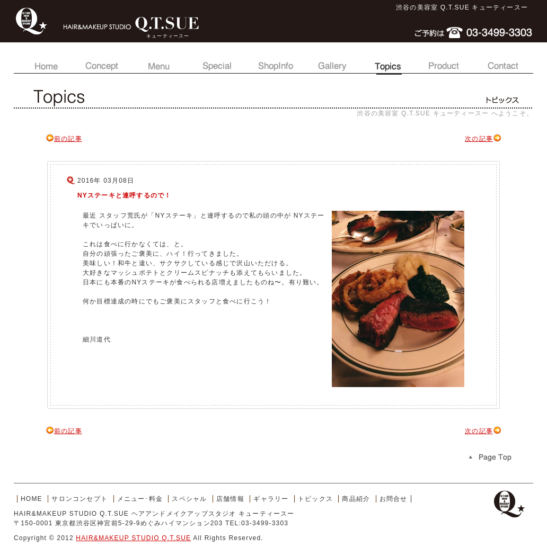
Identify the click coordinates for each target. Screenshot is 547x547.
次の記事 (483, 138)
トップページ (44, 60)
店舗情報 (273, 60)
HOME (31, 499)
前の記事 (64, 138)
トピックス (388, 60)
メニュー (159, 60)
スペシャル (216, 60)
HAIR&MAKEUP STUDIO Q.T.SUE (133, 538)
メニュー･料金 (140, 499)
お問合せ (502, 60)
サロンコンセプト (101, 60)
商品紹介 (445, 60)
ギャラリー (330, 60)
